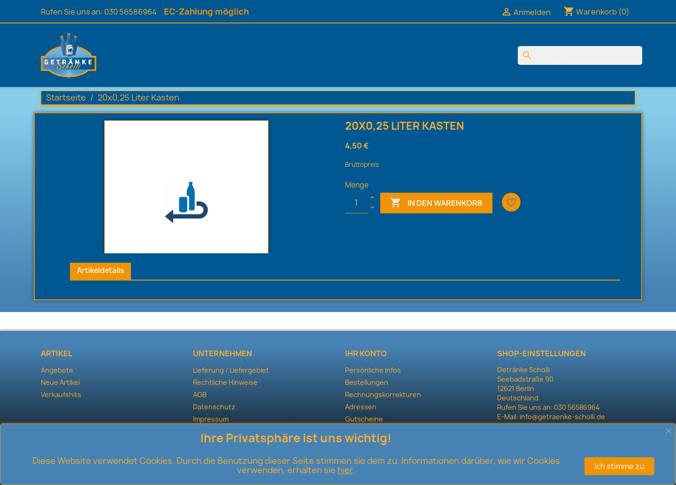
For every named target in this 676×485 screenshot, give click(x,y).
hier (345, 470)
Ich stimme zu (619, 466)
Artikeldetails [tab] (100, 270)
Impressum (211, 419)
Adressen (360, 406)
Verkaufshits (61, 394)
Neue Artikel (60, 382)
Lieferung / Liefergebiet (231, 370)
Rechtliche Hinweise (225, 382)
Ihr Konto (366, 353)
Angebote (57, 370)
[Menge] (356, 203)
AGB (200, 394)
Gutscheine (364, 419)
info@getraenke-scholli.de (562, 416)
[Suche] (580, 55)
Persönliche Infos (373, 370)
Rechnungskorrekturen (383, 394)
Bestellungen (366, 382)
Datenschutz (214, 406)
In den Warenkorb (436, 203)
